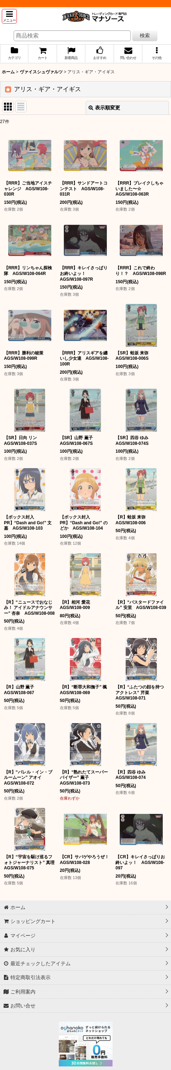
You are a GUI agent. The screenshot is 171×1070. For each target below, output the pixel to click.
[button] (9, 16)
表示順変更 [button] (104, 108)
